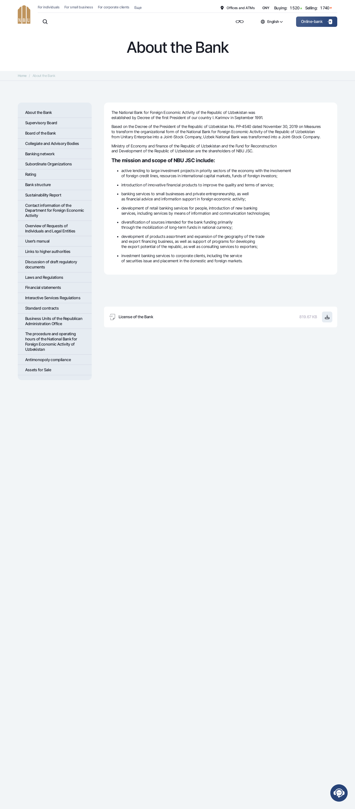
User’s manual (37, 241)
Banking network (39, 153)
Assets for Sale (38, 369)
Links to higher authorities (48, 251)
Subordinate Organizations (48, 163)
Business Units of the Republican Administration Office (54, 321)
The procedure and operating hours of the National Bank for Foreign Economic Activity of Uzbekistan (51, 341)
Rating (30, 174)
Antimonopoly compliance (48, 359)
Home (22, 75)
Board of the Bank (40, 133)
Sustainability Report (43, 195)
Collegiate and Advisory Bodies (52, 143)
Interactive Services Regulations (53, 297)
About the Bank (38, 112)
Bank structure (38, 184)
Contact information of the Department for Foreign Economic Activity (54, 210)
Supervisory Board (41, 122)
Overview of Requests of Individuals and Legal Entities (50, 228)
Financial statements (43, 287)
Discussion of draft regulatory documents (51, 264)
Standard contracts (42, 308)
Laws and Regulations (44, 277)
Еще (138, 7)
